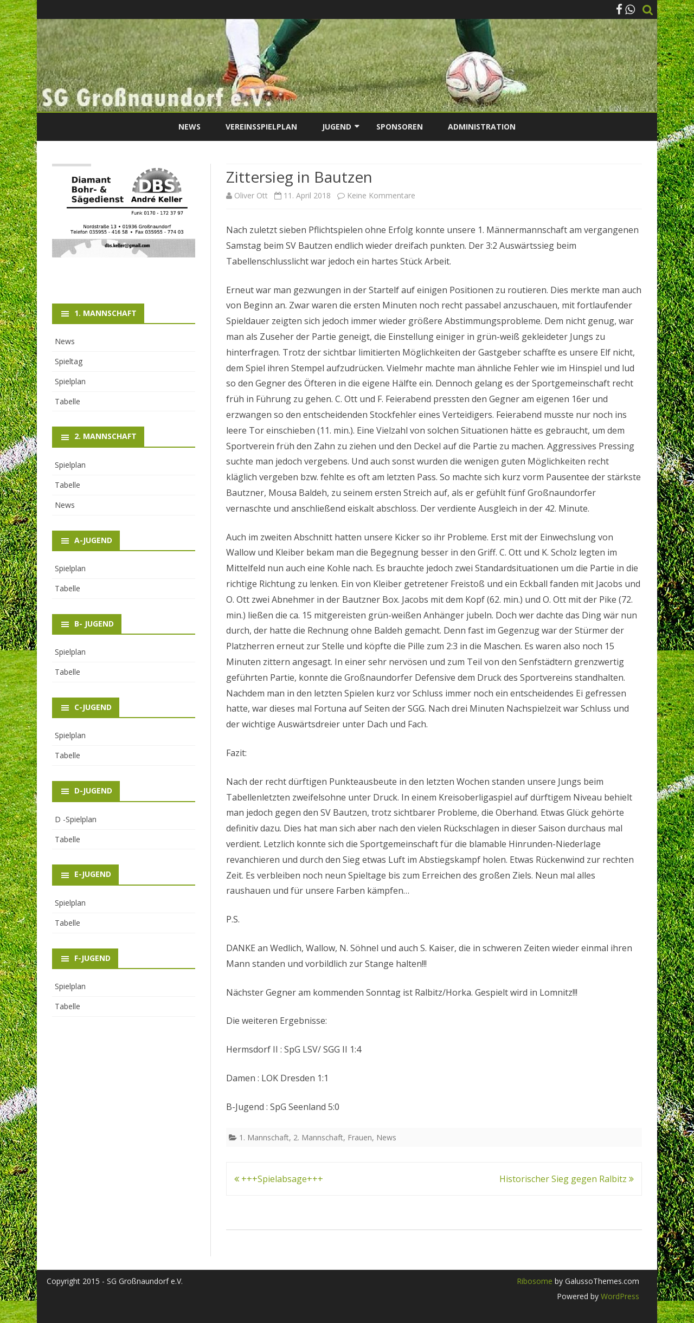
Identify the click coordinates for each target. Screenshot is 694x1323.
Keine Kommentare (381, 195)
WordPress (619, 1296)
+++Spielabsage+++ (278, 1179)
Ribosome (534, 1281)
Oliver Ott (251, 195)
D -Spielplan (76, 819)
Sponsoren (399, 126)
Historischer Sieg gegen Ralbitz (566, 1179)
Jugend (336, 126)
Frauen (360, 1137)
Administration (482, 126)
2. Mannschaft (318, 1137)
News (189, 126)
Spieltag (68, 361)
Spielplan (70, 381)
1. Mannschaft (264, 1137)
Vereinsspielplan (261, 126)
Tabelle (67, 401)
